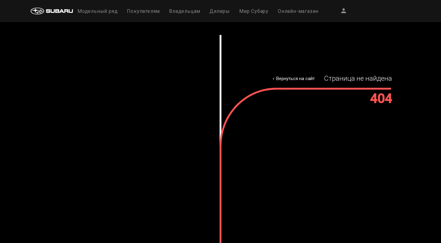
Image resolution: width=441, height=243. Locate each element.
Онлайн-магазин (298, 11)
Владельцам (184, 11)
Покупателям (143, 11)
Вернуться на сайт (295, 78)
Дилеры (219, 11)
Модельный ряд (97, 11)
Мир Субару (254, 11)
